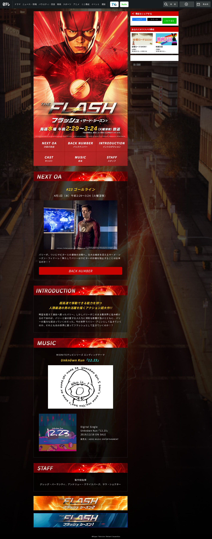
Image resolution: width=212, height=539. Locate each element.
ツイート (154, 19)
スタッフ (112, 159)
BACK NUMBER (80, 271)
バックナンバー (80, 145)
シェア (139, 19)
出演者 (49, 159)
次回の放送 (49, 145)
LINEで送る (169, 21)
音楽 (80, 159)
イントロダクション (112, 145)
